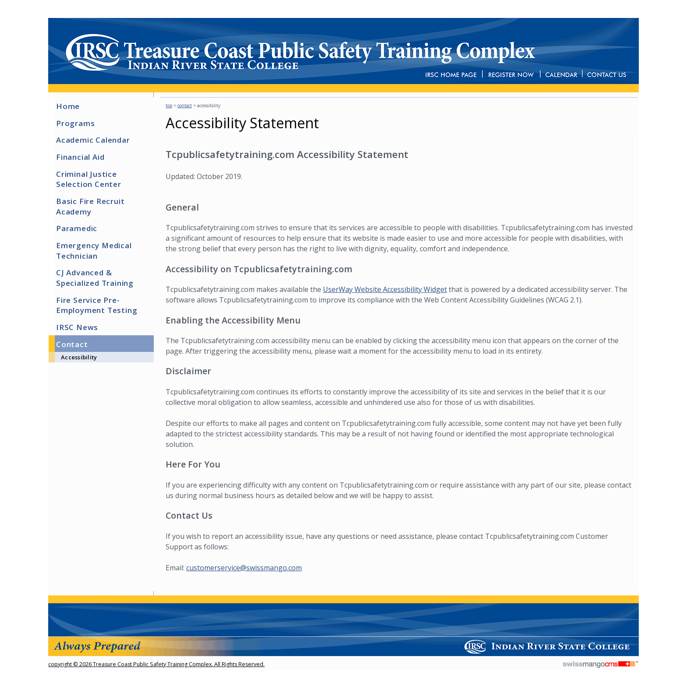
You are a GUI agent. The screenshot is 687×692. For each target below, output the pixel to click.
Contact (184, 105)
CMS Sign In (53, 606)
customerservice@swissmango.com (244, 568)
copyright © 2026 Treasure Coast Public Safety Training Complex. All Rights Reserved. (156, 664)
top (169, 105)
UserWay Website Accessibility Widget (385, 289)
